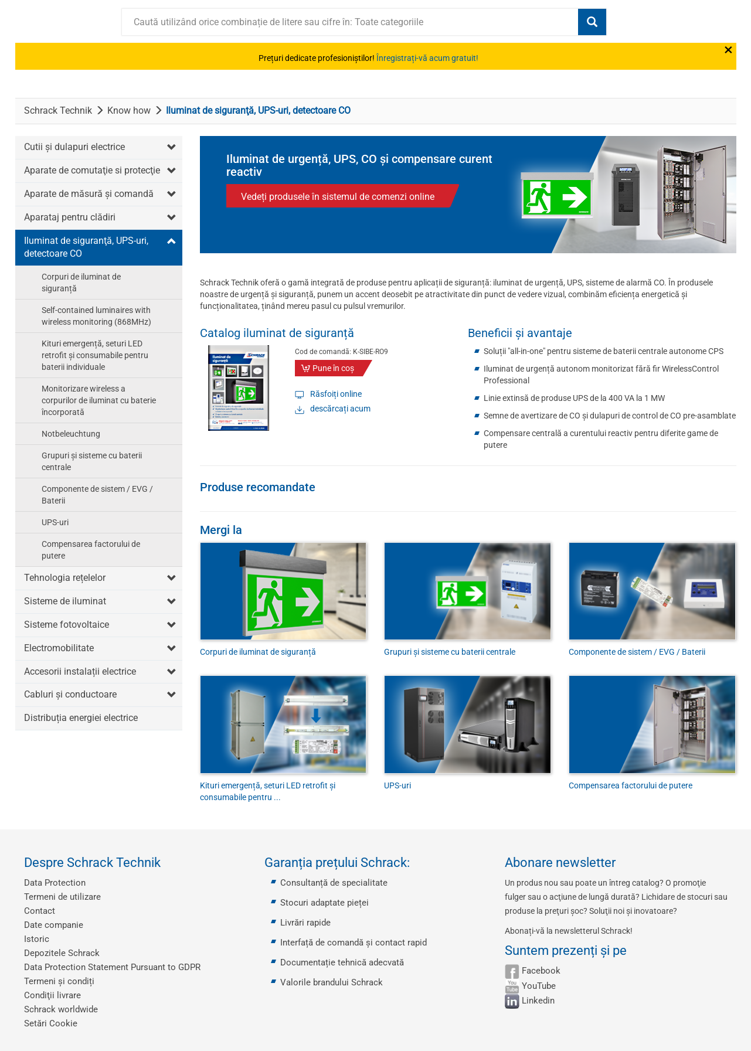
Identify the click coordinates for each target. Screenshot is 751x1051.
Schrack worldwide (61, 1009)
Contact (39, 911)
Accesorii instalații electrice (80, 671)
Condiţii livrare (52, 995)
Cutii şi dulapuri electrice (74, 146)
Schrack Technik (58, 110)
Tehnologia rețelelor (65, 577)
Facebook (541, 970)
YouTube (539, 986)
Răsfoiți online (336, 394)
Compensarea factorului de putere (91, 549)
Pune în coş (333, 368)
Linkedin (538, 1000)
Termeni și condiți (59, 981)
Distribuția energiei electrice (81, 717)
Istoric (36, 939)
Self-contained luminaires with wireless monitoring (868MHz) (96, 315)
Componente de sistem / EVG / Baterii (97, 494)
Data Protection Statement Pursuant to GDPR (112, 967)
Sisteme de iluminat (65, 601)
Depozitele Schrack (62, 953)
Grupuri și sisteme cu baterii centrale (92, 461)
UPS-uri (55, 522)
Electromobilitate (59, 648)
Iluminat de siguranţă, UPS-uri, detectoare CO (86, 247)
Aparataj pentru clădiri (69, 217)
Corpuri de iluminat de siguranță (81, 282)
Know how (129, 110)
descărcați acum (340, 408)
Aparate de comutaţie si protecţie (92, 170)
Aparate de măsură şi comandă (89, 193)
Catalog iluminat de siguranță (277, 332)
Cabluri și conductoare (70, 694)
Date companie (53, 925)
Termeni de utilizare (62, 897)
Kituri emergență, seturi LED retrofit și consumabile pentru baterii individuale (95, 355)
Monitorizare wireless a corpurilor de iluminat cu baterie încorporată (99, 400)
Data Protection (55, 882)
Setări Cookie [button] (50, 1023)
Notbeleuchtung (71, 433)
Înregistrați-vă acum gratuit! (427, 58)
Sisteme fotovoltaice (66, 624)
